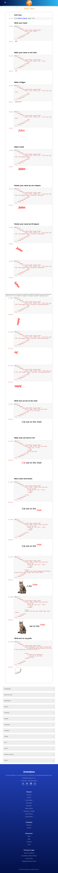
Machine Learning (8, 754)
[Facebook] (27, 783)
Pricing (29, 797)
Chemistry (6, 712)
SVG (5, 742)
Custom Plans (29, 813)
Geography (7, 724)
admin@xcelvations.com (29, 777)
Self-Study (29, 802)
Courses (29, 794)
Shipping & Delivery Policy (29, 861)
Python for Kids (8, 694)
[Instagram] (34, 783)
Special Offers (29, 816)
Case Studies (28, 800)
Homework (29, 805)
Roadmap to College (29, 811)
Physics (6, 706)
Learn (29, 844)
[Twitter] (23, 783)
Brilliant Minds (29, 808)
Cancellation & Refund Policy (29, 855)
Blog (29, 838)
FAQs (29, 836)
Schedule (29, 841)
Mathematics (7, 700)
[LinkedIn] (30, 783)
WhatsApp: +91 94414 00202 (29, 780)
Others (6, 760)
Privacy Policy (29, 858)
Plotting (6, 736)
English (6, 718)
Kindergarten (7, 688)
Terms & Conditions (29, 852)
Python (6, 748)
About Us (29, 824)
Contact (29, 827)
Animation (6, 730)
